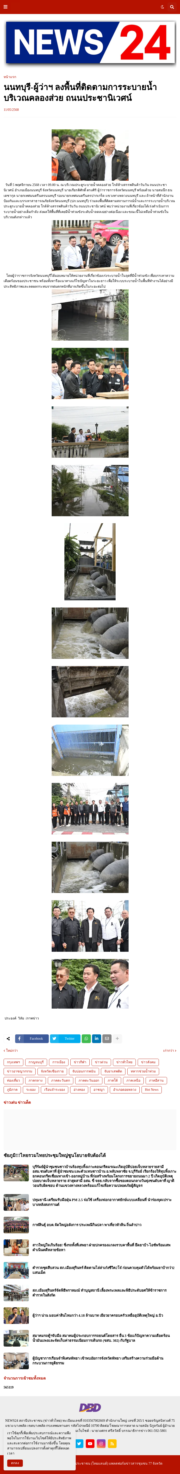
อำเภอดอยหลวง (124, 1089)
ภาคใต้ (113, 1080)
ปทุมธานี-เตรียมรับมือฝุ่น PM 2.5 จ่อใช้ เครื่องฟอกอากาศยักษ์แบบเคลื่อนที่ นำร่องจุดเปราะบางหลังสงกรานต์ (102, 1202)
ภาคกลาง (36, 1080)
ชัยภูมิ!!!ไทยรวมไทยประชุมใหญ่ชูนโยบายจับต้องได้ (55, 1155)
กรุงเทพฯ (13, 1062)
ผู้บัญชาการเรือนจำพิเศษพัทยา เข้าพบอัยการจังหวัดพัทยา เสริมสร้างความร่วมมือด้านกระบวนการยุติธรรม (97, 1360)
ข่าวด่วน (101, 1062)
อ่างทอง (79, 1089)
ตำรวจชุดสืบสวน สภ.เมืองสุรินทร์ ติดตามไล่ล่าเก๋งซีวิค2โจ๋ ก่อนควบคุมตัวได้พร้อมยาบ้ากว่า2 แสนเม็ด (103, 1270)
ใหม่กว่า (12, 1050)
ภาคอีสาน (156, 1080)
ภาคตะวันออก (89, 1080)
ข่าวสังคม (148, 1062)
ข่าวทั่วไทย (124, 1062)
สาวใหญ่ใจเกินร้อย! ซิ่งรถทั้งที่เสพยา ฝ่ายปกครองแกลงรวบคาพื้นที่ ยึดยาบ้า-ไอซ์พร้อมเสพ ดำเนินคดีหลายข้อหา (101, 1247)
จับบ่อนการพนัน (84, 1071)
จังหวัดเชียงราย (52, 1071)
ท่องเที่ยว (13, 1080)
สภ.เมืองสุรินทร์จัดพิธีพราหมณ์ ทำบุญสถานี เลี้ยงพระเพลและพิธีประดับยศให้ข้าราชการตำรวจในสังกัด (99, 1293)
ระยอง (31, 1089)
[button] (5, 7)
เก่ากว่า (168, 1050)
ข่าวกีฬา (80, 1062)
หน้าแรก (10, 77)
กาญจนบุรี (36, 1062)
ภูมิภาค (12, 1089)
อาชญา (99, 1089)
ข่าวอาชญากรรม (19, 1071)
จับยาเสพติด (113, 1071)
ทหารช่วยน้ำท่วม (143, 1071)
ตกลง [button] (15, 1463)
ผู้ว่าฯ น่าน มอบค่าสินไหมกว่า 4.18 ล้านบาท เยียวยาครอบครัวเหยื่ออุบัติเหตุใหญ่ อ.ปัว (97, 1315)
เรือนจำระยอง (54, 1089)
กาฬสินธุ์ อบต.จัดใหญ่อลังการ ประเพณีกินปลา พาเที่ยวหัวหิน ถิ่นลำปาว (86, 1225)
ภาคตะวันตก (60, 1080)
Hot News (151, 1089)
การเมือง (58, 1062)
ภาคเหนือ (133, 1080)
